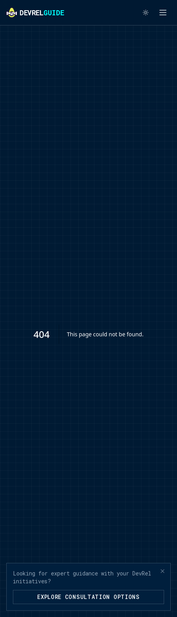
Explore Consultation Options (88, 597)
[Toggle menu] (163, 12)
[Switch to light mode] (145, 12)
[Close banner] (162, 571)
